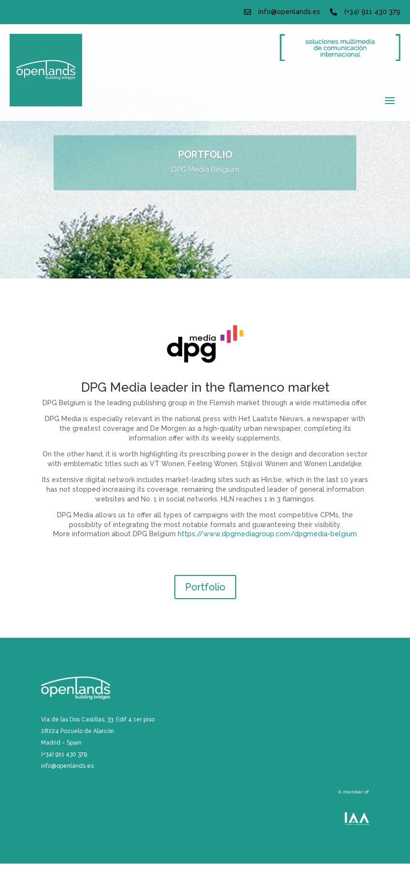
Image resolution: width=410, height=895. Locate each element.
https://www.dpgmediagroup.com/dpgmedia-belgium (267, 534)
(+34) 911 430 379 (372, 11)
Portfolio (205, 587)
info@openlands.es (289, 11)
